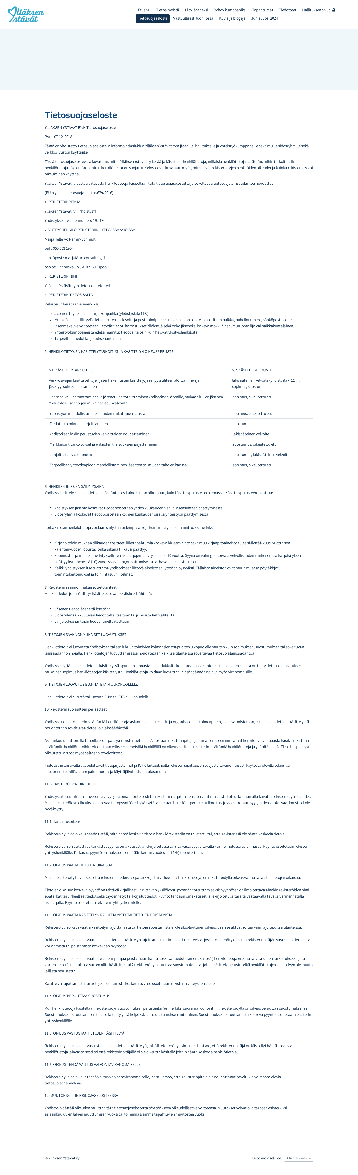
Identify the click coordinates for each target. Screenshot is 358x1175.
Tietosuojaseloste (266, 1158)
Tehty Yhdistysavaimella (299, 1158)
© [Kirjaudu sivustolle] (47, 1158)
